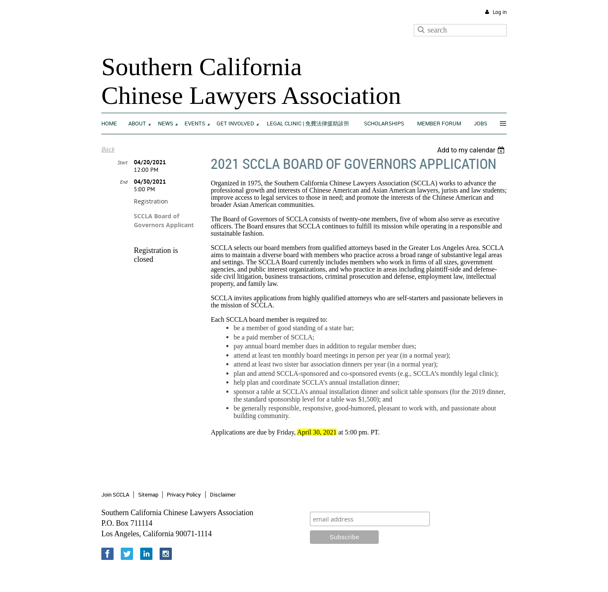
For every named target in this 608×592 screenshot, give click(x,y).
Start (122, 162)
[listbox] (472, 150)
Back (107, 149)
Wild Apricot (437, 576)
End (124, 182)
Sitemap (148, 494)
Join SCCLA (115, 494)
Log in (500, 12)
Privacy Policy (184, 494)
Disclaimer (223, 494)
